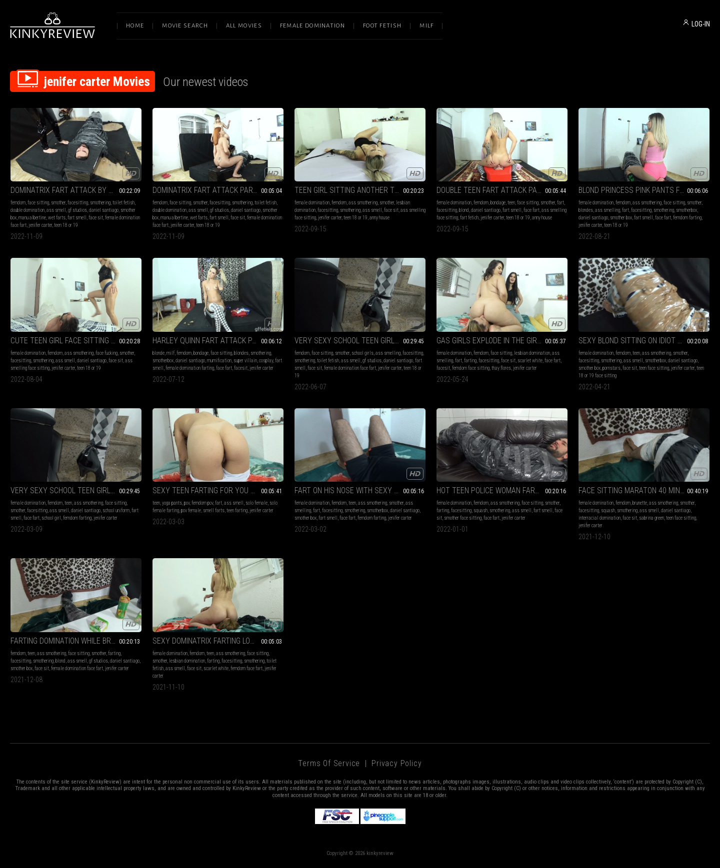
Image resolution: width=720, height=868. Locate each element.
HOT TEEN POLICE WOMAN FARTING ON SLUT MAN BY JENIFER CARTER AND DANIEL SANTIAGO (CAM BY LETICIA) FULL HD (502, 490)
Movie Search (185, 25)
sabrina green (651, 518)
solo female (257, 503)
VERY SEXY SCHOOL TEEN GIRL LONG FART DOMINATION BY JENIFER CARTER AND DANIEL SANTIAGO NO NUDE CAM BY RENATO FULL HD (360, 340)
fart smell (77, 217)
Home (135, 25)
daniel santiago (103, 210)
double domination (27, 210)
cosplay (266, 360)
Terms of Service (329, 763)
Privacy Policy (397, 763)
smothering (100, 202)
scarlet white (530, 360)
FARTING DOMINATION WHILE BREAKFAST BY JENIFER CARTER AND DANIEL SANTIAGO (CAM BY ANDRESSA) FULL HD (76, 641)
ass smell (56, 210)
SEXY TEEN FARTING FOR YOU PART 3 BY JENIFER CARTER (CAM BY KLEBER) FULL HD (218, 490)
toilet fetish (123, 202)
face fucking (107, 353)
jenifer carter (40, 225)
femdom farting (687, 217)
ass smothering (363, 202)
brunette (639, 503)
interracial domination (599, 518)
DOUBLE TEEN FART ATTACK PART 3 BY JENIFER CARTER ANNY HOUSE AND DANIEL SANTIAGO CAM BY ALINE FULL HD (502, 190)
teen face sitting (654, 368)
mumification (219, 360)
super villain (245, 360)
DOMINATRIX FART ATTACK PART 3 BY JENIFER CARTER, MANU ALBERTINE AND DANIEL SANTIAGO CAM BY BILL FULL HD (218, 190)
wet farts (57, 217)
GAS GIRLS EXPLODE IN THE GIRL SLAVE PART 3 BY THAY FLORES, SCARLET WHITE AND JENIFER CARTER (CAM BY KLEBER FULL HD (502, 340)
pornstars (611, 368)
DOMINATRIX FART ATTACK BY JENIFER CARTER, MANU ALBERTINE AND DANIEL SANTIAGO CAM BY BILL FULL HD (76, 190)
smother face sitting (463, 518)
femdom (18, 202)
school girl (51, 518)
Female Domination (312, 25)
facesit (241, 368)
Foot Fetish (382, 25)
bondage (498, 202)
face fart (532, 210)
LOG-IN (701, 24)
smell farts (213, 510)
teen (511, 202)
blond (464, 210)
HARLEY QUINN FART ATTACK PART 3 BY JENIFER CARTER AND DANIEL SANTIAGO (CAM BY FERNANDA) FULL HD (218, 340)
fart (560, 202)
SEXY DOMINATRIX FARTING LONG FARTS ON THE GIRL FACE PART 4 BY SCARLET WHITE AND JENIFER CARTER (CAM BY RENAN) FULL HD (218, 641)
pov (187, 503)
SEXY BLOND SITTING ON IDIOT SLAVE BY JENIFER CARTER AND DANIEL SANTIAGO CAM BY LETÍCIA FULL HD (644, 340)
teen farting (237, 510)
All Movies (244, 25)
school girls (363, 353)
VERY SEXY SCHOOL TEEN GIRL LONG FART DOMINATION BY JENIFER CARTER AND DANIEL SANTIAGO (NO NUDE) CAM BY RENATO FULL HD (76, 490)
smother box (621, 217)
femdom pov (202, 503)
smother (58, 202)
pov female (191, 510)
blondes (585, 210)
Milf (427, 25)
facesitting (78, 202)
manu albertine (32, 217)
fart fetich (469, 217)
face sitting (38, 202)
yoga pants (172, 503)
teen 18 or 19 (66, 225)
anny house (380, 217)
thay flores (501, 368)
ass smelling (607, 210)
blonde (158, 353)
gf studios (77, 210)
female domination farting (190, 368)
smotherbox (686, 210)
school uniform (116, 510)
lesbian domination (532, 353)
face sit (95, 217)
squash (481, 510)
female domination (312, 202)
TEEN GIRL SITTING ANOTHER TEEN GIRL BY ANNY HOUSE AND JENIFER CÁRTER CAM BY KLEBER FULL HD (360, 190)
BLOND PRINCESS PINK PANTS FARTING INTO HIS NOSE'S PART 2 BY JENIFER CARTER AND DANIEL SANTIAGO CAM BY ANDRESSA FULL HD (644, 190)
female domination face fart (350, 368)
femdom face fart (246, 668)
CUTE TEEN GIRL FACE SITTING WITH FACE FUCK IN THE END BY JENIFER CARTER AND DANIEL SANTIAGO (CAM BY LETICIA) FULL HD (76, 340)
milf (170, 353)
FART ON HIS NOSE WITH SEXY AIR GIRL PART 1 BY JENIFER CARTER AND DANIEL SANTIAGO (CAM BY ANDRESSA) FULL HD (360, 490)
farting (470, 360)
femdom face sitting (471, 368)
